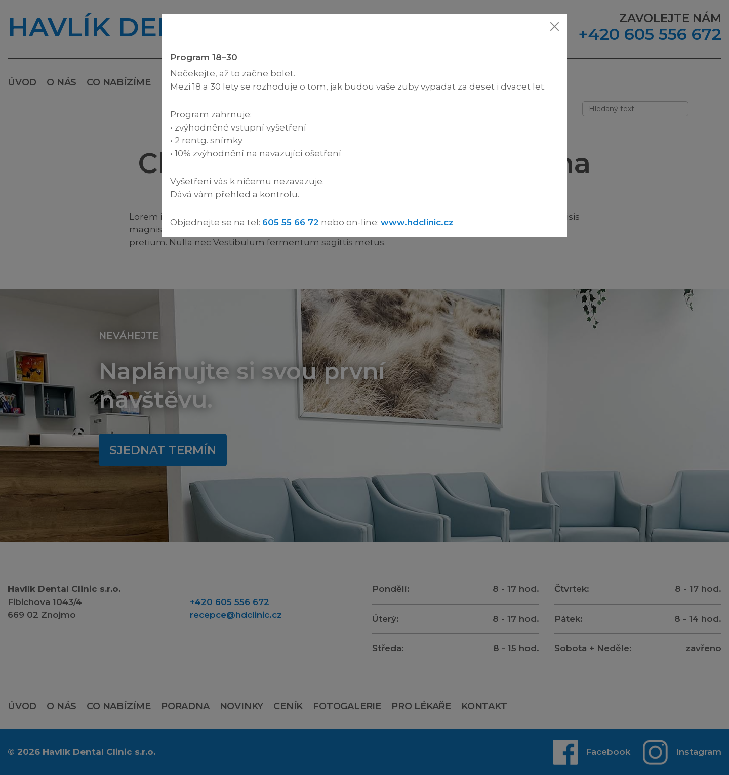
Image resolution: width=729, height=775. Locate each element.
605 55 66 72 (290, 222)
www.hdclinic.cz (417, 222)
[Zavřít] (554, 26)
